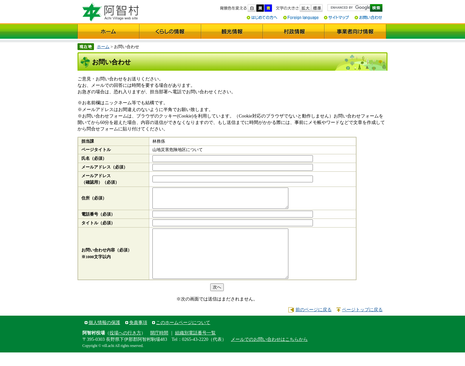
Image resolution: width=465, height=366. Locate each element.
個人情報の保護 (104, 336)
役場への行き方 (125, 346)
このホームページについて (183, 336)
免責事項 (138, 336)
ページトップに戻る (362, 323)
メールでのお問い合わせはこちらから (269, 352)
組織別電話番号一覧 (195, 346)
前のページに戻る (313, 323)
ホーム (103, 46)
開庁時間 (159, 346)
